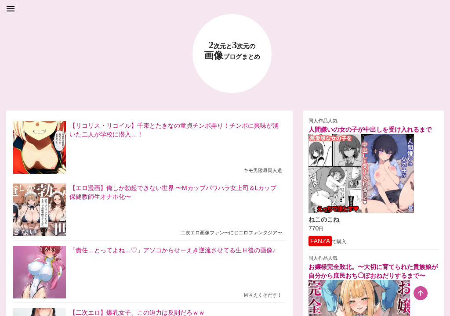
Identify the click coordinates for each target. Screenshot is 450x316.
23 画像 (232, 50)
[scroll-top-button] (421, 293)
